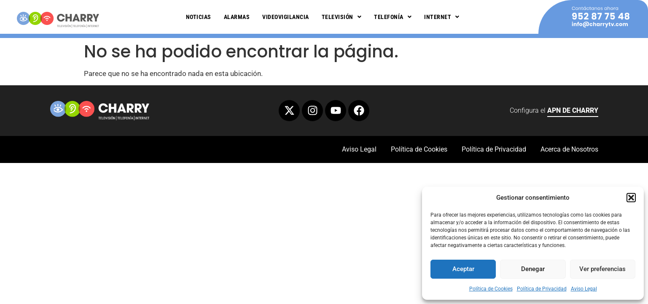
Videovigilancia (285, 17)
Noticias (198, 17)
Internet (442, 17)
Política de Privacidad (542, 289)
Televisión (342, 17)
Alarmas (237, 17)
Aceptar (463, 269)
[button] (631, 197)
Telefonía (392, 17)
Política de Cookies (491, 289)
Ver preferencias (602, 269)
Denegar (533, 269)
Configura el (554, 111)
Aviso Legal (584, 289)
